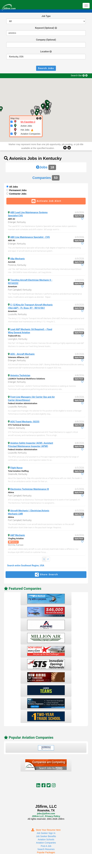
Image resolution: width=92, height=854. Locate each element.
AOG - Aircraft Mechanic (22, 354)
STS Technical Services (19, 425)
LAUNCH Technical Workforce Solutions (26, 378)
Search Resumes (45, 849)
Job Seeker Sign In (46, 833)
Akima (11, 492)
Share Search (46, 574)
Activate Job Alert (46, 201)
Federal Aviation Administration (22, 403)
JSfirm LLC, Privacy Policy (46, 816)
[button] (32, 113)
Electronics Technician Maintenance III (29, 489)
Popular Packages (46, 852)
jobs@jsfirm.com (46, 813)
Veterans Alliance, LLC (18, 357)
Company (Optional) (46, 39)
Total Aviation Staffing (18, 471)
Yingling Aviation (16, 538)
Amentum (12, 286)
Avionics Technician (20, 375)
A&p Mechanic (17, 258)
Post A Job (46, 846)
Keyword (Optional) (44, 28)
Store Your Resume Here (46, 830)
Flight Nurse (16, 467)
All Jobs (13, 186)
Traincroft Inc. (14, 336)
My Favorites (28, 122)
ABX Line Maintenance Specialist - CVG (30, 237)
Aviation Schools (46, 839)
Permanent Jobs (18, 190)
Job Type (46, 16)
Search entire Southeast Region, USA (25, 565)
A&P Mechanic (17, 535)
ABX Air (11, 219)
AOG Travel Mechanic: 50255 (24, 421)
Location (44, 51)
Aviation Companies (46, 842)
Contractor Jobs (17, 193)
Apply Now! (78, 216)
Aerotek (11, 262)
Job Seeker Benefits (46, 836)
